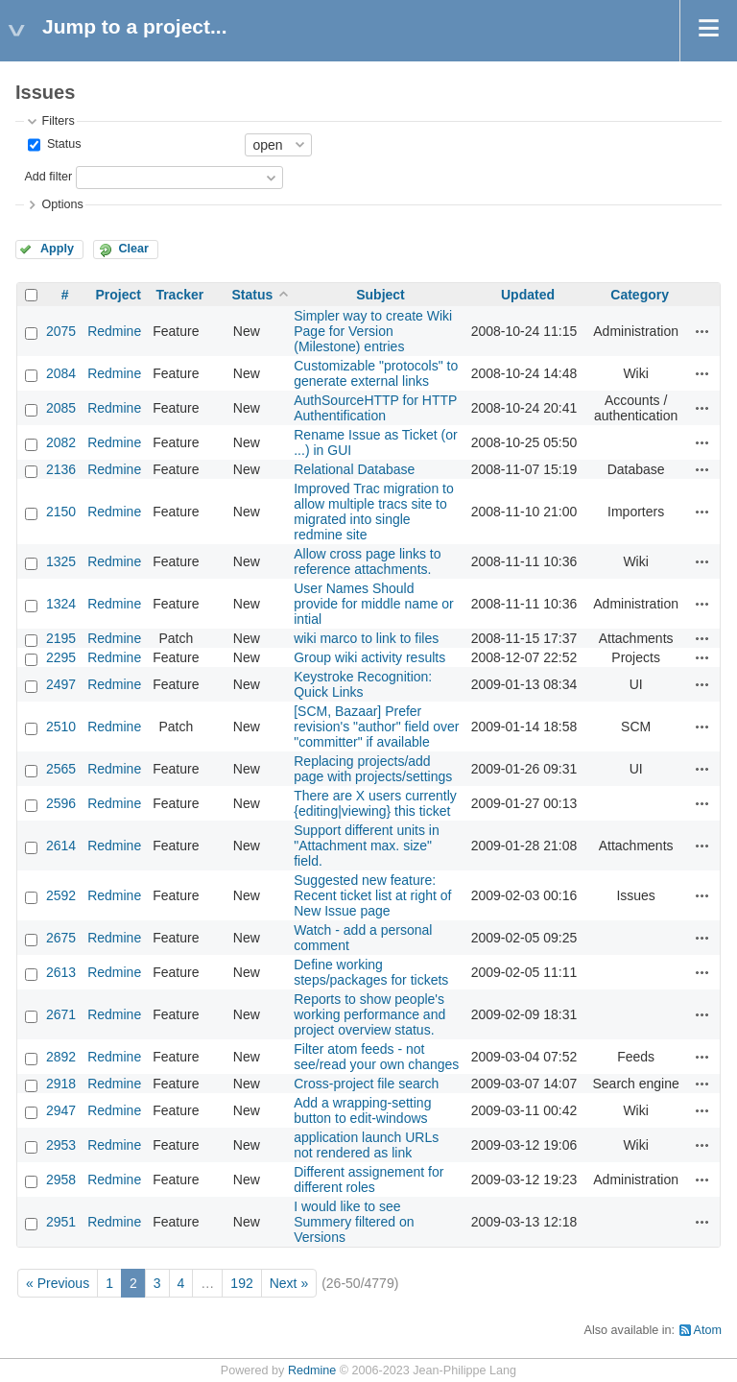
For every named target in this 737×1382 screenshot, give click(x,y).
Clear (133, 248)
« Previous (57, 1283)
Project (117, 294)
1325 (61, 561)
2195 (61, 638)
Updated (528, 294)
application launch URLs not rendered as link (366, 1145)
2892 (61, 1056)
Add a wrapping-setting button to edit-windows (362, 1110)
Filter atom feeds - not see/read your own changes (376, 1056)
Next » (289, 1283)
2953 (61, 1145)
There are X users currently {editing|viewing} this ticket (375, 803)
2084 (61, 373)
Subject (380, 294)
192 (241, 1283)
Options (62, 204)
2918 (61, 1083)
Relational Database (354, 469)
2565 (61, 768)
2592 (61, 895)
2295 (61, 657)
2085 (61, 408)
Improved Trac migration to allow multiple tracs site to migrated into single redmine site (374, 511)
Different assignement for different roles (368, 1179)
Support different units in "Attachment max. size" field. (367, 845)
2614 (61, 845)
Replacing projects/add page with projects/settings (373, 768)
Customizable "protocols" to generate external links (376, 373)
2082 (61, 442)
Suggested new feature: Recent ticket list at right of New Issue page (372, 895)
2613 (61, 972)
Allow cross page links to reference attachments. (367, 561)
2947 (61, 1110)
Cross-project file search (366, 1083)
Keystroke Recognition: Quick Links (363, 684)
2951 (61, 1221)
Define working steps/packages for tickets (371, 972)
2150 (61, 511)
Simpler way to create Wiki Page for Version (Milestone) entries (373, 331)
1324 (61, 603)
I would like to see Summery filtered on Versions (354, 1222)
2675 (61, 937)
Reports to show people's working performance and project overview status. (369, 1014)
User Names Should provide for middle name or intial (374, 604)
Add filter (48, 176)
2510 (61, 726)
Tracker (179, 294)
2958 (61, 1179)
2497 (61, 684)
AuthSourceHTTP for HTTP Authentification (375, 408)
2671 (61, 1014)
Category (639, 294)
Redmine (114, 331)
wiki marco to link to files (366, 638)
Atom (708, 1330)
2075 (61, 331)
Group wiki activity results (369, 657)
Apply (57, 248)
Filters (57, 121)
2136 (61, 469)
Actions (702, 331)
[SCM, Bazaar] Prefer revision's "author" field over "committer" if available (376, 726)
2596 (61, 803)
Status (62, 144)
